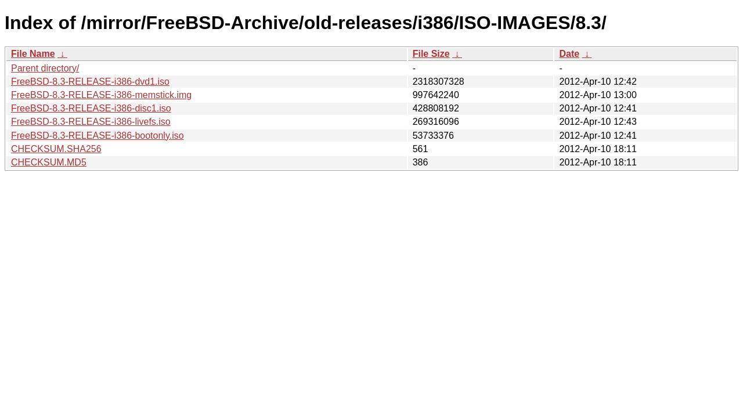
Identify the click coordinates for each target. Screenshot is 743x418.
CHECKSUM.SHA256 (56, 149)
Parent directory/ (45, 68)
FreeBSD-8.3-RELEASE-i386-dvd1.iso (90, 82)
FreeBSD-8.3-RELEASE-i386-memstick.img (101, 95)
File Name (33, 54)
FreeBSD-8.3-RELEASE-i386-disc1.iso (91, 108)
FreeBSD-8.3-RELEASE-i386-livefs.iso (91, 122)
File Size (431, 54)
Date (569, 54)
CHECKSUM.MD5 (48, 162)
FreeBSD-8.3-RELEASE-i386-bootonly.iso (97, 135)
